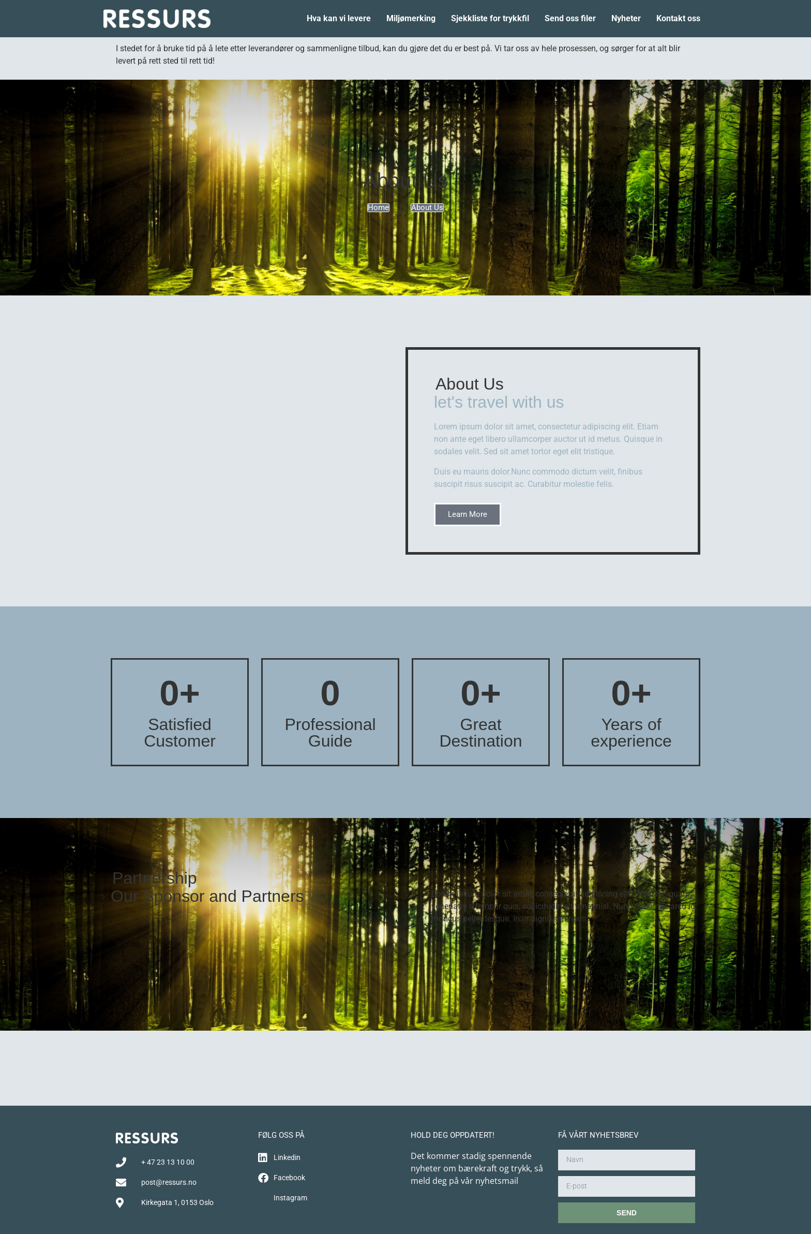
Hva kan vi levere (339, 18)
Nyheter (626, 18)
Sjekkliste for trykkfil (490, 18)
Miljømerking (410, 18)
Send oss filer (570, 18)
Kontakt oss (678, 18)
